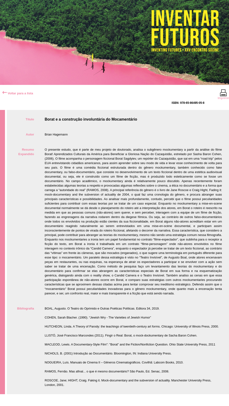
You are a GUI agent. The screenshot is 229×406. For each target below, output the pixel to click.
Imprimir (223, 96)
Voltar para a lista (17, 93)
